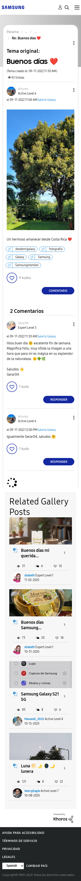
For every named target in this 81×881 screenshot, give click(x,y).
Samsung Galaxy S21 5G (40, 696)
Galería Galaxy (46, 100)
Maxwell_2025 (34, 719)
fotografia (55, 249)
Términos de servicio (19, 841)
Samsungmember (27, 265)
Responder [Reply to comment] (58, 400)
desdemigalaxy (25, 249)
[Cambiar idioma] (13, 866)
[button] (67, 90)
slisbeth (29, 575)
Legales (8, 857)
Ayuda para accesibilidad (23, 833)
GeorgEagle (32, 791)
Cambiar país (37, 866)
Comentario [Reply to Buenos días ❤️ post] (58, 291)
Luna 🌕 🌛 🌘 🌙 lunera (38, 768)
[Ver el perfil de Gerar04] (23, 323)
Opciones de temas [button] (66, 43)
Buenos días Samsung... (32, 625)
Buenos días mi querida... (35, 553)
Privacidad (11, 849)
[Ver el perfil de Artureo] (23, 89)
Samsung (44, 257)
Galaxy (19, 257)
